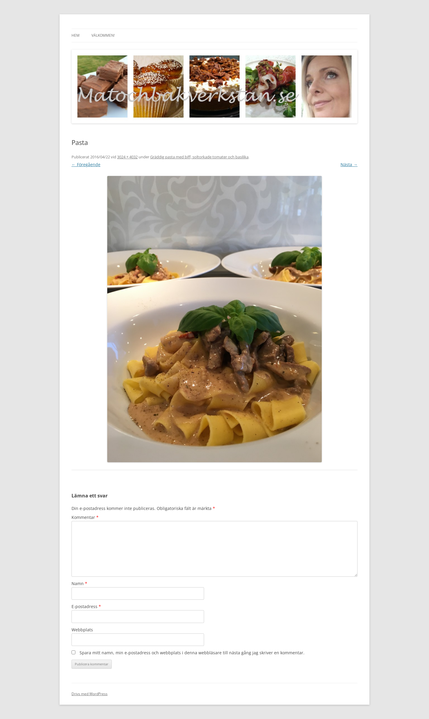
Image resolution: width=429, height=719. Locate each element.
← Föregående (86, 164)
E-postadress (86, 606)
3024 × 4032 (127, 157)
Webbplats (82, 630)
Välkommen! (103, 35)
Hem (76, 35)
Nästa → (349, 164)
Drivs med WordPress (90, 693)
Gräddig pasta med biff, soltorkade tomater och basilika (199, 157)
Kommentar (85, 517)
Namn (79, 583)
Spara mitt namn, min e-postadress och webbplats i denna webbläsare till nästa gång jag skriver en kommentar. (192, 652)
